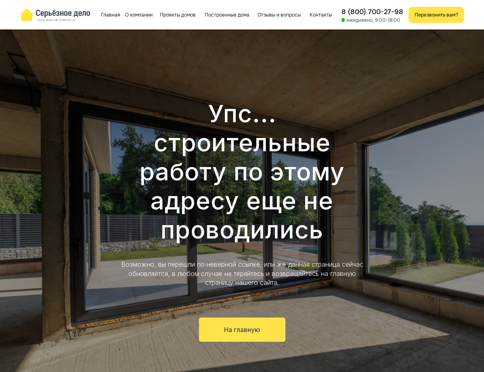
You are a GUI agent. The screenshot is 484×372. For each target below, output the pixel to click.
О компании (139, 15)
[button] (437, 15)
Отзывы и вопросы (279, 15)
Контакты (321, 15)
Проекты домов (178, 15)
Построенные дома (227, 15)
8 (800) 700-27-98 (372, 11)
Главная (110, 15)
